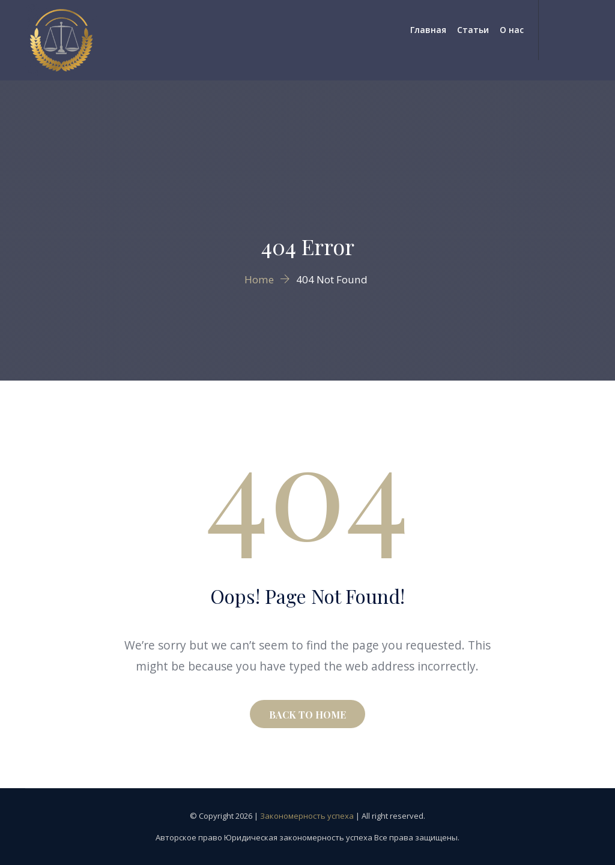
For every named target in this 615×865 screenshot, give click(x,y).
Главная (428, 29)
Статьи (473, 29)
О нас (512, 29)
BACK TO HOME (307, 714)
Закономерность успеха (307, 815)
